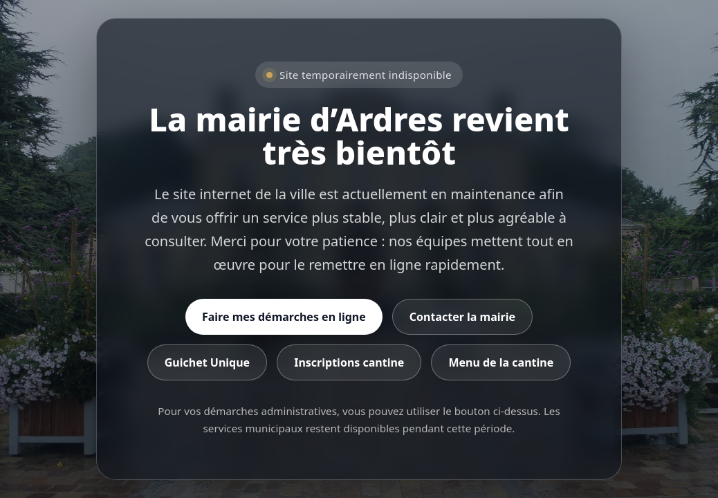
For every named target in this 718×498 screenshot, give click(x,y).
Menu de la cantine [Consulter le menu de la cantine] (500, 362)
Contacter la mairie (462, 316)
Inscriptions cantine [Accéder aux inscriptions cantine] (349, 362)
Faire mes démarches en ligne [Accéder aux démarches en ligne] (284, 316)
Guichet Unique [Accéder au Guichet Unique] (207, 362)
